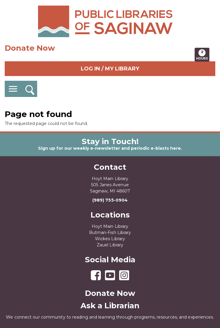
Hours (202, 54)
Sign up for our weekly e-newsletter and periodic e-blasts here (109, 148)
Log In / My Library (110, 68)
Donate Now (30, 48)
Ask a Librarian (110, 305)
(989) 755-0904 (110, 200)
